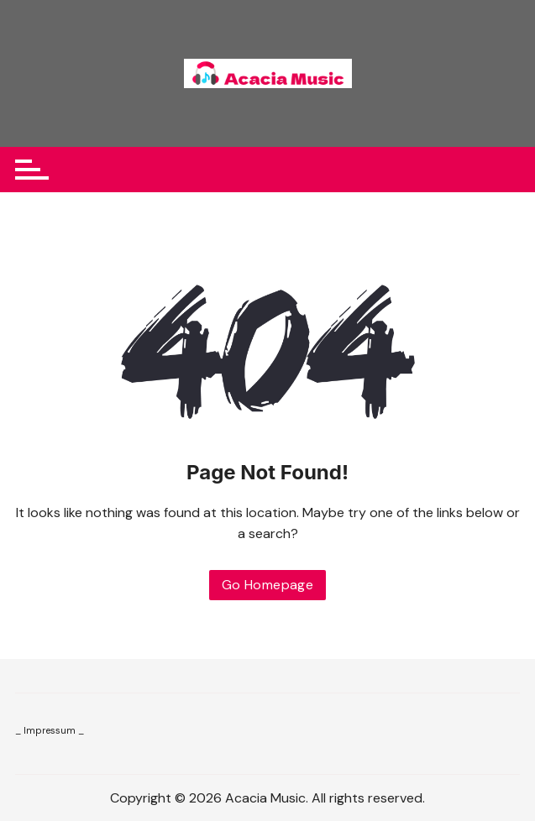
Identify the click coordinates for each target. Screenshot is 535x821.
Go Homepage (267, 585)
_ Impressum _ (49, 730)
